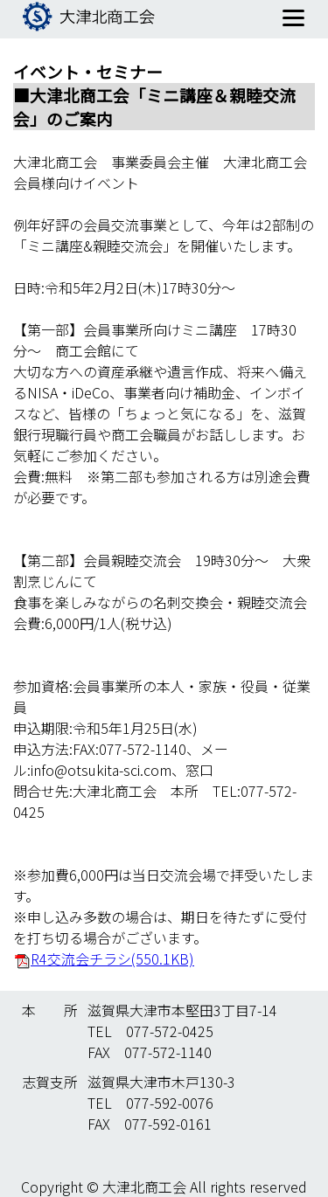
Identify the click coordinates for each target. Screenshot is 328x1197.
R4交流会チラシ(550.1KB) (112, 958)
